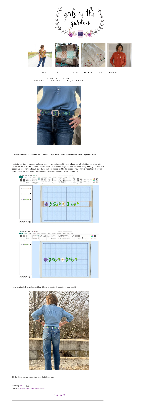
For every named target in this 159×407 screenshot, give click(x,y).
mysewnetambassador (33, 388)
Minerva (113, 73)
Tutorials (59, 73)
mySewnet (21, 388)
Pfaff (101, 73)
